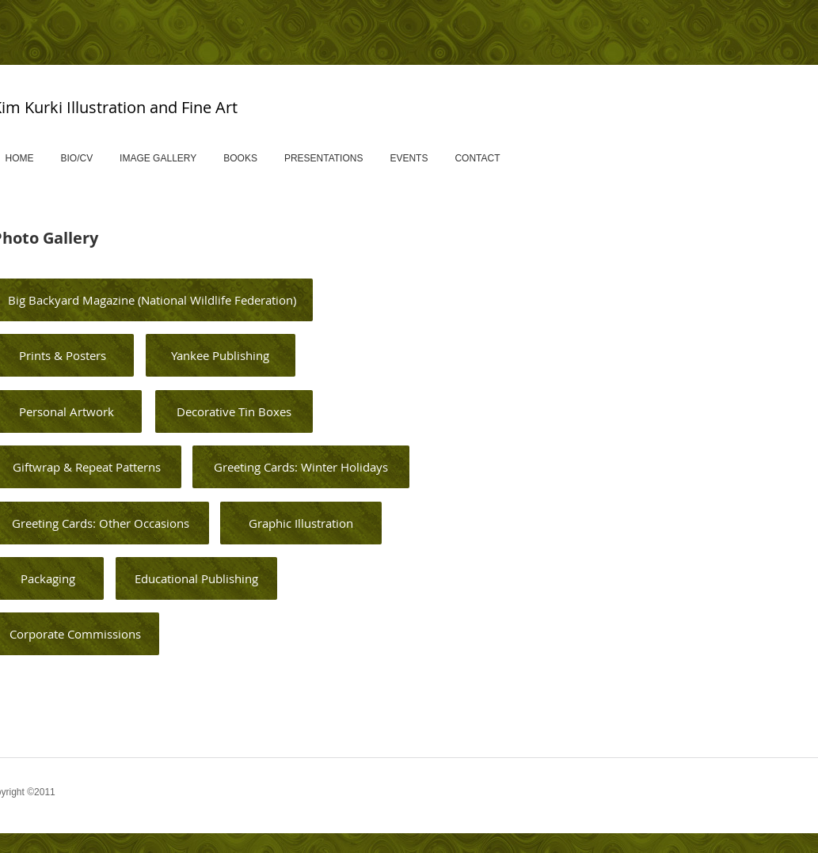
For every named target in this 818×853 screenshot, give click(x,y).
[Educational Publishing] (196, 578)
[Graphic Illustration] (301, 523)
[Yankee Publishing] (220, 355)
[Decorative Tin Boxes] (234, 411)
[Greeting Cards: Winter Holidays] (300, 466)
